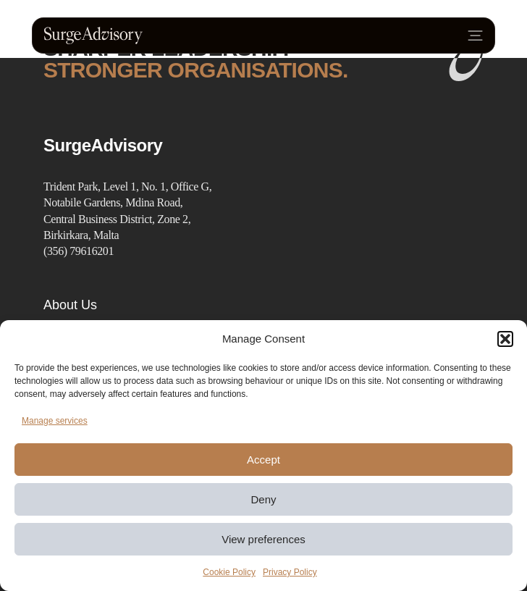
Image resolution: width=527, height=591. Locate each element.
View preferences (263, 539)
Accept (263, 459)
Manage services (55, 421)
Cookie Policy (229, 572)
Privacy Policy (290, 572)
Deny (263, 499)
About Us (70, 305)
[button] (505, 339)
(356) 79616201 (78, 251)
